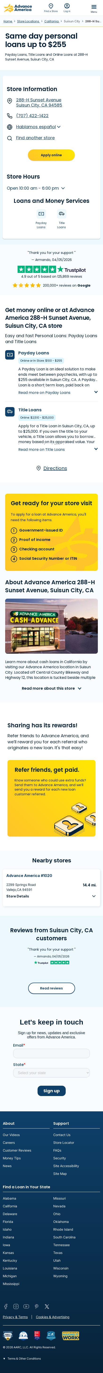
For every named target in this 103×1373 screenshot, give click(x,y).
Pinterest (36, 1306)
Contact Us (61, 1135)
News (7, 1166)
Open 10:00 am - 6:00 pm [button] (33, 188)
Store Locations (28, 21)
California (51, 21)
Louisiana (10, 1268)
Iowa (6, 1245)
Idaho (7, 1229)
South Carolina (64, 1237)
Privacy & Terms (15, 1317)
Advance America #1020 (29, 875)
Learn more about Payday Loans (49, 388)
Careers (9, 1143)
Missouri (59, 1198)
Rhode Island (63, 1229)
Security (59, 1158)
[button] (51, 896)
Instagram (16, 1306)
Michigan (10, 1276)
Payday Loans (33, 353)
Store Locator (63, 1143)
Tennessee (61, 1245)
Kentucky (10, 1260)
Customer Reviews (17, 1150)
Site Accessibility (66, 1166)
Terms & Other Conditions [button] (24, 1358)
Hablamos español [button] (31, 127)
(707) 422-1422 (28, 115)
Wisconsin (61, 1268)
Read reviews (51, 988)
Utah (57, 1260)
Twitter (47, 1306)
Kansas (8, 1253)
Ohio (56, 1214)
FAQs (57, 1150)
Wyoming (60, 1276)
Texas (57, 1253)
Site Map (60, 1174)
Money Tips (12, 1158)
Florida (8, 1222)
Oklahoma (61, 1222)
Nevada (59, 1206)
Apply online (51, 155)
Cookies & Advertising (52, 1317)
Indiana (8, 1237)
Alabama (9, 1198)
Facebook (5, 1306)
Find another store (31, 138)
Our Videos (11, 1135)
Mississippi (11, 1284)
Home (8, 21)
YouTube (26, 1306)
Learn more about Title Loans (46, 445)
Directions (51, 468)
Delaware (10, 1214)
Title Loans (30, 410)
